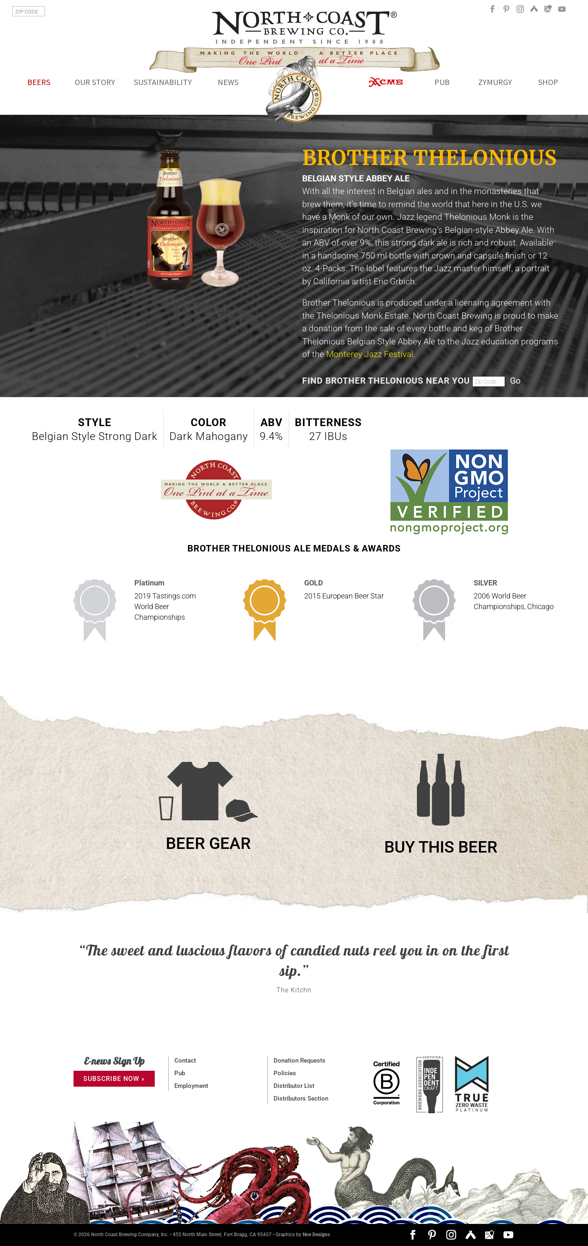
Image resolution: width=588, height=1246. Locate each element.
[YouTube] (562, 12)
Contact (185, 1060)
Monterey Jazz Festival (369, 354)
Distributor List (294, 1086)
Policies (285, 1073)
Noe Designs (316, 1234)
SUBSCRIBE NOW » (114, 1079)
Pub (179, 1073)
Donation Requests (299, 1060)
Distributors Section (301, 1098)
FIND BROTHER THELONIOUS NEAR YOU (387, 381)
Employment (191, 1086)
